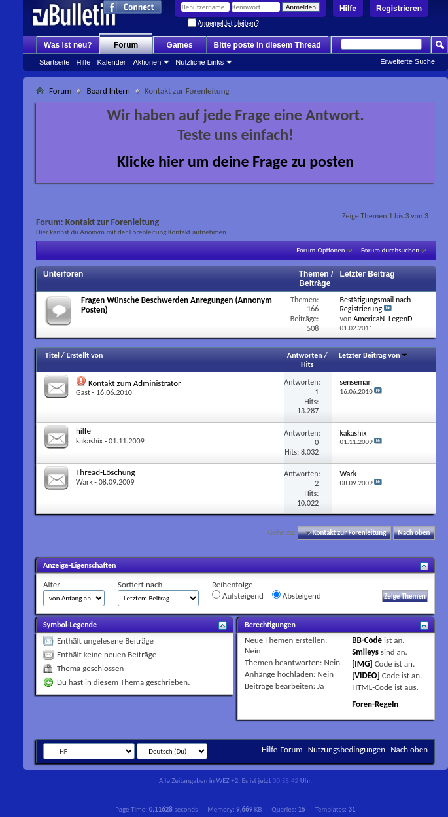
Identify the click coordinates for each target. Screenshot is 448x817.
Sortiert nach (140, 584)
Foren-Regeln (375, 704)
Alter (51, 584)
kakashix (89, 440)
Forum (126, 45)
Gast (83, 392)
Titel (52, 355)
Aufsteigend (238, 595)
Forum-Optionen (320, 250)
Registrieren (399, 8)
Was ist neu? (68, 45)
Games (180, 45)
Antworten (304, 355)
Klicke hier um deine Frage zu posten (235, 161)
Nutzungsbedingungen (347, 749)
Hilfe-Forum (282, 749)
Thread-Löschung (105, 472)
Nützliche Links (199, 62)
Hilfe (347, 8)
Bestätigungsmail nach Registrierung (375, 304)
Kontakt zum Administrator (134, 383)
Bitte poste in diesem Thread (267, 45)
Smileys (365, 652)
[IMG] (362, 664)
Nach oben (414, 533)
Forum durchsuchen (390, 250)
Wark (84, 482)
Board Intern (107, 91)
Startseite (54, 62)
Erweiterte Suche (407, 61)
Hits (307, 364)
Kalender (111, 62)
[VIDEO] (366, 675)
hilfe (83, 431)
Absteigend (296, 595)
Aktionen (147, 62)
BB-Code (367, 640)
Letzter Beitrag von (373, 355)
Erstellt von (84, 355)
